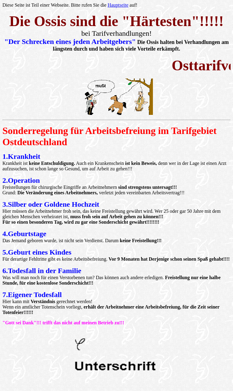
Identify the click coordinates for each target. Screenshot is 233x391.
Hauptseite (118, 5)
